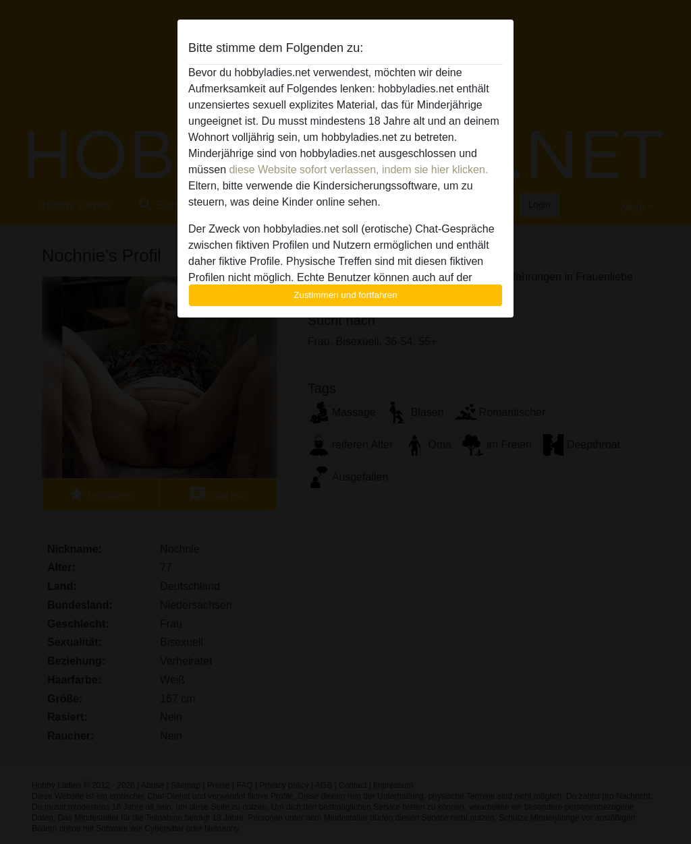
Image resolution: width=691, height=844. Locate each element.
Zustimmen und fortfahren (345, 295)
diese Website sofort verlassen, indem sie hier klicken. (358, 169)
